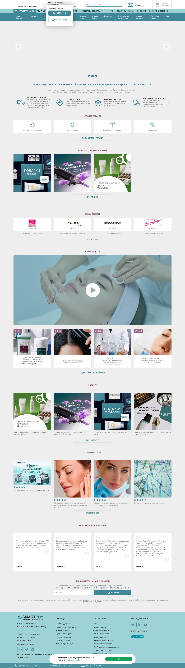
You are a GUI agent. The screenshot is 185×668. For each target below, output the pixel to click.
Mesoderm (72, 228)
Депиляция (108, 16)
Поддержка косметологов (93, 11)
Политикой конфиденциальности (82, 600)
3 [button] (96, 76)
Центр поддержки (63, 624)
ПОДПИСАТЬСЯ (112, 592)
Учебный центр (93, 665)
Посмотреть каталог (92, 138)
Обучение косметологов (103, 640)
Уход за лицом (83, 17)
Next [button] (166, 47)
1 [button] (89, 76)
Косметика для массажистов (123, 17)
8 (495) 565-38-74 (23, 624)
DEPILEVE (152, 228)
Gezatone (113, 228)
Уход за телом (95, 17)
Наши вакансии (99, 637)
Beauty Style (32, 228)
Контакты (141, 11)
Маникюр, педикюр (154, 17)
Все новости (92, 440)
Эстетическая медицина (32, 130)
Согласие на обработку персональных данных (119, 600)
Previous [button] (18, 47)
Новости (74, 11)
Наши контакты (99, 627)
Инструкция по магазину (60, 665)
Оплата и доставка (125, 11)
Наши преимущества (101, 630)
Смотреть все (92, 513)
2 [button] (92, 76)
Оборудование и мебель (112, 130)
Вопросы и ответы (63, 637)
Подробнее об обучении (92, 372)
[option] (92, 50)
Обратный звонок (160, 11)
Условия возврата (63, 630)
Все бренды (92, 239)
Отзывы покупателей (101, 634)
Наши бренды (19, 17)
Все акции (92, 197)
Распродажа (33, 16)
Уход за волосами (140, 17)
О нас (110, 11)
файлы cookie (75, 660)
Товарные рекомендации (66, 644)
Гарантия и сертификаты (66, 627)
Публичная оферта (63, 634)
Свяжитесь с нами (63, 640)
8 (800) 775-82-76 (23, 627)
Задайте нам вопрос (29, 665)
